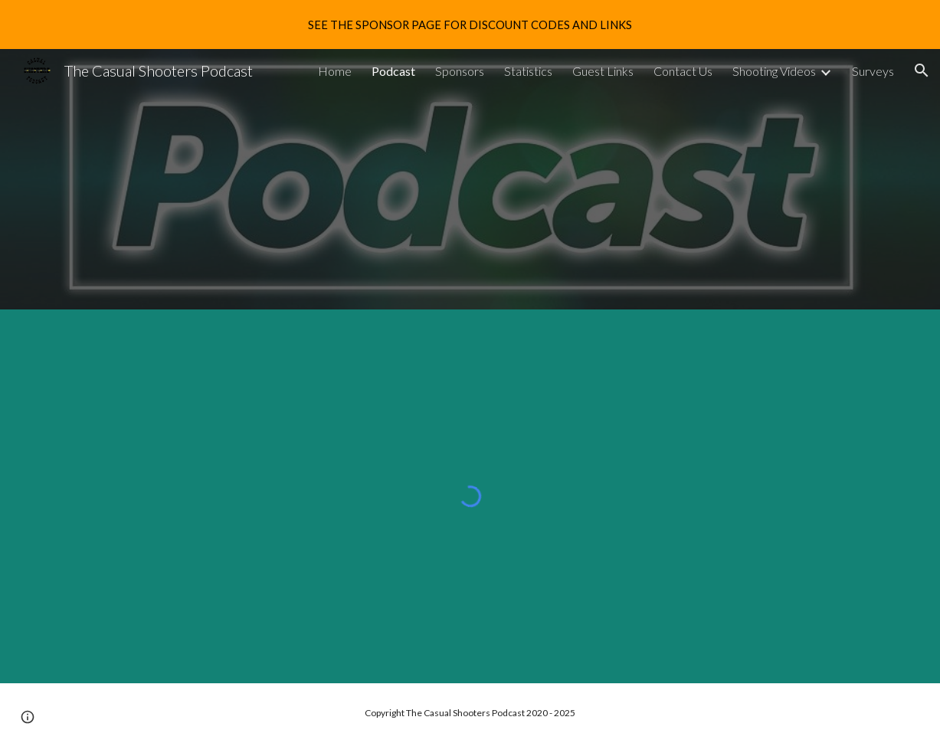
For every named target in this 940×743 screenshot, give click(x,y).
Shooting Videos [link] (774, 71)
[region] (470, 24)
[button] (921, 70)
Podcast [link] (393, 71)
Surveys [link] (873, 71)
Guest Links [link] (603, 71)
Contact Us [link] (682, 71)
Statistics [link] (528, 71)
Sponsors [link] (459, 71)
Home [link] (335, 71)
